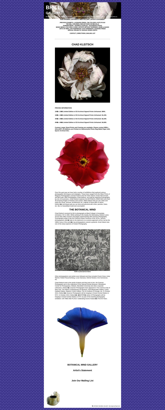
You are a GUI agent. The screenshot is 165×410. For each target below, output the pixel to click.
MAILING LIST (90, 33)
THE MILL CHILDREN (72, 24)
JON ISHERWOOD (75, 29)
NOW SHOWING (65, 19)
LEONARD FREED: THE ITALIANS (85, 22)
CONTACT (73, 33)
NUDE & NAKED (104, 27)
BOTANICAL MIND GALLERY (80, 19)
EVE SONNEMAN (87, 29)
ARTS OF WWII (64, 29)
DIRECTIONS (81, 33)
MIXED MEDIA (60, 27)
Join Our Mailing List (82, 380)
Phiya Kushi (117, 406)
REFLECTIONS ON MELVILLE (89, 24)
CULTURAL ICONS (72, 27)
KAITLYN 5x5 (101, 22)
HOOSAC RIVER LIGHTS (89, 30)
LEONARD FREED (100, 29)
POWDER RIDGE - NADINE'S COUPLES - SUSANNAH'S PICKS (82, 25)
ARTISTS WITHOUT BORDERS (88, 27)
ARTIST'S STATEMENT (98, 19)
